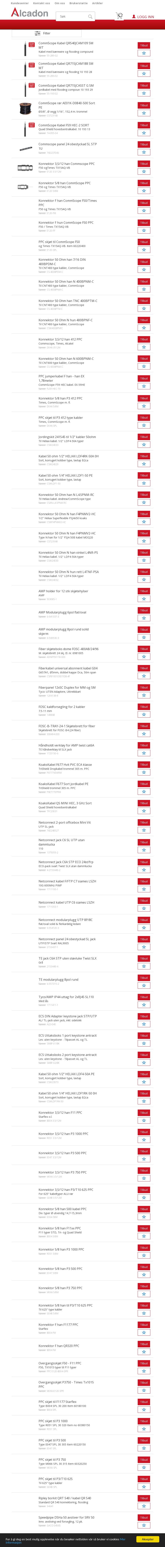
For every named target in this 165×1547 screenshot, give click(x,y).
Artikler (97, 3)
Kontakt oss (41, 3)
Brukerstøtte (79, 3)
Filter (46, 33)
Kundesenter (20, 3)
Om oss (60, 3)
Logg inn (145, 17)
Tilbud (144, 45)
